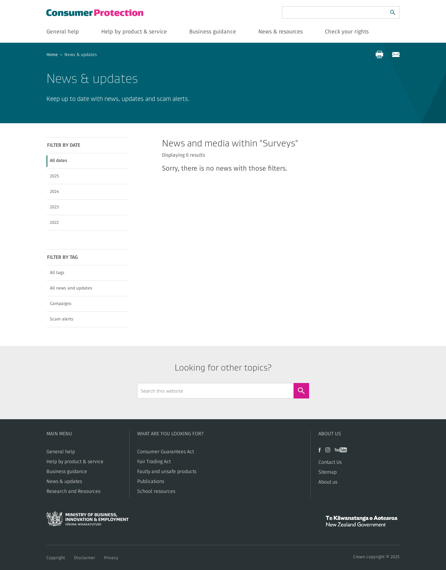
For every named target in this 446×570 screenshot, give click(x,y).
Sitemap (327, 472)
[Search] (393, 12)
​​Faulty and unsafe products (166, 471)
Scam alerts (61, 319)
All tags (57, 273)
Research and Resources (73, 491)
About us (327, 482)
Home (52, 55)
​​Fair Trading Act (154, 461)
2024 (54, 191)
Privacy (111, 558)
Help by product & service (74, 461)
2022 (54, 222)
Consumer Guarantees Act (165, 451)
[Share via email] (396, 54)
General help (60, 451)
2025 (54, 176)
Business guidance (66, 471)
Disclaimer (84, 558)
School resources (156, 491)
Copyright (55, 558)
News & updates (64, 481)
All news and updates (71, 288)
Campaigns (61, 304)
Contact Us (330, 462)
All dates (58, 161)
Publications (150, 481)
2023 (54, 207)
